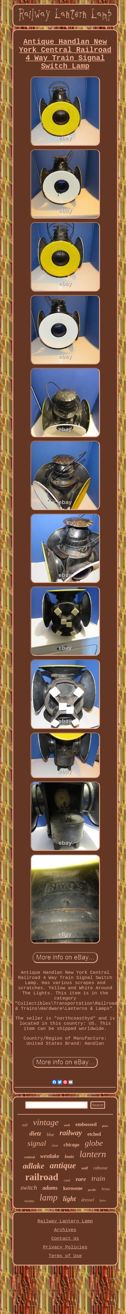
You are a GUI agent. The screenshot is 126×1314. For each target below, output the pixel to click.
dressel (87, 1199)
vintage (46, 1122)
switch (28, 1187)
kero (103, 1200)
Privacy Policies (65, 1247)
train (98, 1178)
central (29, 1157)
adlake (33, 1165)
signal (36, 1143)
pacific (92, 1189)
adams (50, 1188)
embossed (86, 1124)
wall (84, 1168)
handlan (29, 1201)
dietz (35, 1133)
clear (55, 1145)
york (67, 1125)
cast (67, 1180)
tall (25, 1125)
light (69, 1198)
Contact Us (65, 1238)
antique (63, 1165)
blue (50, 1134)
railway (70, 1133)
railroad (41, 1177)
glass (105, 1125)
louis (69, 1156)
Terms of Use (65, 1255)
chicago (71, 1144)
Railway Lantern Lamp (65, 1221)
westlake (49, 1156)
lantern (92, 1154)
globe (94, 1142)
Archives (65, 1229)
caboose (100, 1168)
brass (106, 1189)
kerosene (73, 1188)
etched (94, 1134)
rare (81, 1179)
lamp (49, 1197)
